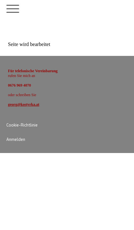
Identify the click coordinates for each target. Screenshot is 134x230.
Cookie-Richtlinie (22, 124)
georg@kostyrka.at (23, 104)
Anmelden (15, 139)
